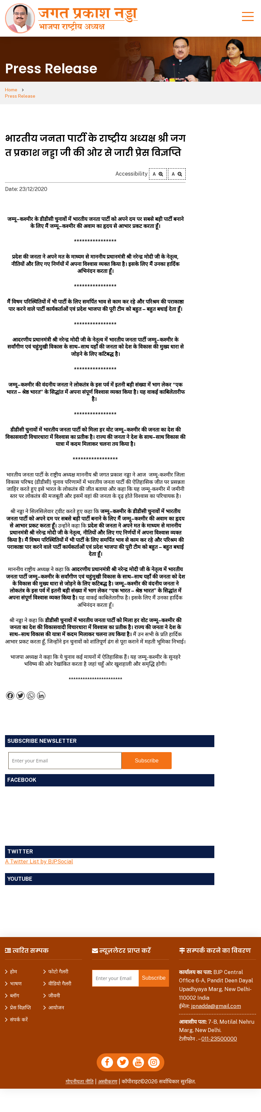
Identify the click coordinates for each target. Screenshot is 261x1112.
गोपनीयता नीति (78, 1077)
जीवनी (54, 990)
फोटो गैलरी (58, 966)
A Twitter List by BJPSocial (39, 856)
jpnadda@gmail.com (216, 1000)
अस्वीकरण (108, 1077)
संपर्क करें (19, 1014)
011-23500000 (219, 1033)
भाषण (16, 978)
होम (13, 966)
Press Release (46, 90)
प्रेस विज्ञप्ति (20, 1002)
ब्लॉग (14, 990)
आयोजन (56, 1002)
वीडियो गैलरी (59, 978)
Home (12, 90)
